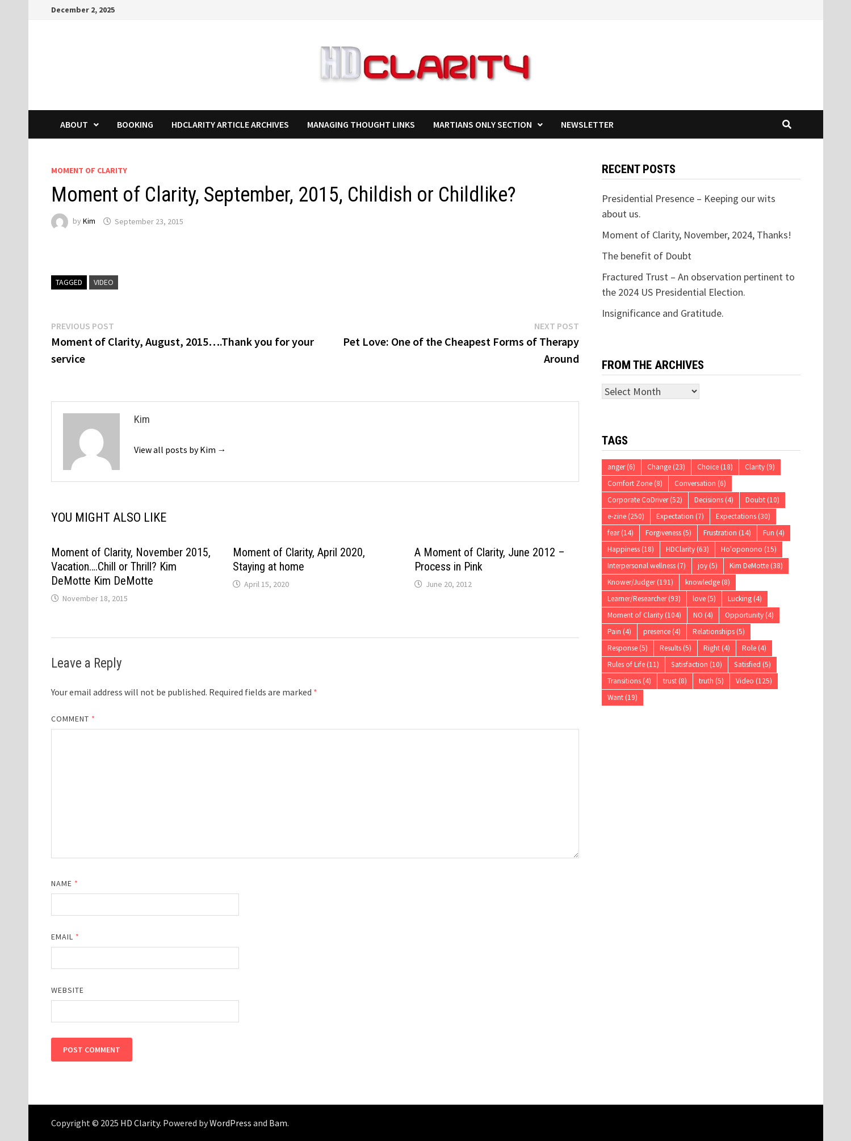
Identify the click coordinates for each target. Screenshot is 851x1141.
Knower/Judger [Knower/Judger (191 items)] (640, 582)
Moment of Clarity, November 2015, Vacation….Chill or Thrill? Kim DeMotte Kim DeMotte (131, 567)
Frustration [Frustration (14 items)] (727, 533)
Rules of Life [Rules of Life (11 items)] (633, 664)
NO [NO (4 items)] (703, 615)
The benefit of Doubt (646, 255)
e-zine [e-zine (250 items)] (625, 516)
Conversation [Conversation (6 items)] (700, 483)
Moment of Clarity (89, 170)
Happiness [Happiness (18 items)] (630, 549)
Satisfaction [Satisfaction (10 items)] (696, 664)
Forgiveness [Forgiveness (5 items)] (668, 533)
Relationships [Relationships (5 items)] (719, 631)
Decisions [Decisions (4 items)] (713, 500)
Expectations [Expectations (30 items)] (743, 516)
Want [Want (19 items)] (622, 697)
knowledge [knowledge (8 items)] (707, 582)
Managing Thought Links (361, 124)
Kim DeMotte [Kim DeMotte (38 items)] (756, 565)
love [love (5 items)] (704, 598)
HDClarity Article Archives (230, 124)
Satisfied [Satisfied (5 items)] (752, 664)
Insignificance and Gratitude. (663, 313)
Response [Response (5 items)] (627, 648)
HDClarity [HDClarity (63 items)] (687, 549)
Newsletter (587, 124)
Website (68, 990)
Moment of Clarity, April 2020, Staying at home (299, 559)
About (74, 124)
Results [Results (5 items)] (675, 648)
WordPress (230, 1123)
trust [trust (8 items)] (675, 681)
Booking (135, 124)
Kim (89, 221)
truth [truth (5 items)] (711, 681)
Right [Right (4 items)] (716, 648)
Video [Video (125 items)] (754, 681)
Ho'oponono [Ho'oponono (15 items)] (749, 549)
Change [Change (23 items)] (666, 467)
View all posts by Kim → (180, 449)
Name (64, 883)
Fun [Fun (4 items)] (774, 533)
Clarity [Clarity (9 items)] (760, 467)
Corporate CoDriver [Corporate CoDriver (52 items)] (644, 500)
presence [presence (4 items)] (662, 631)
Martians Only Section (482, 124)
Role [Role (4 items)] (754, 648)
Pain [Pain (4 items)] (619, 631)
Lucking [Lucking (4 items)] (745, 598)
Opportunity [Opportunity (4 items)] (749, 615)
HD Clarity (140, 1123)
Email (65, 937)
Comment (73, 719)
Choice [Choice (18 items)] (715, 467)
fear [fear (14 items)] (620, 533)
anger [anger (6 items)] (621, 467)
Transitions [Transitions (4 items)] (629, 681)
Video (104, 282)
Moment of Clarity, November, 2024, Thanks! (696, 234)
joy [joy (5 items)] (708, 565)
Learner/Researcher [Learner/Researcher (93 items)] (644, 598)
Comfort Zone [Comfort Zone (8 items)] (635, 483)
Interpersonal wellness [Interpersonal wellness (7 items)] (646, 565)
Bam (278, 1123)
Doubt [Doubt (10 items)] (762, 500)
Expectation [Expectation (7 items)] (680, 516)
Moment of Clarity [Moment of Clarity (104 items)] (644, 615)
